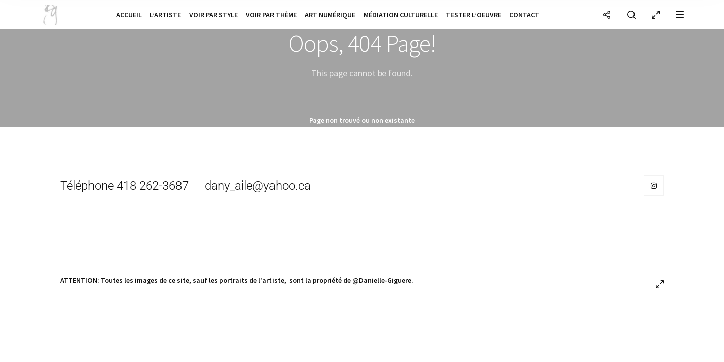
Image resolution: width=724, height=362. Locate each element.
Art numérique (330, 14)
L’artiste (165, 14)
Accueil (129, 14)
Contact (524, 14)
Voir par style (213, 14)
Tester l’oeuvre (473, 14)
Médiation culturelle (401, 14)
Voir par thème (271, 14)
